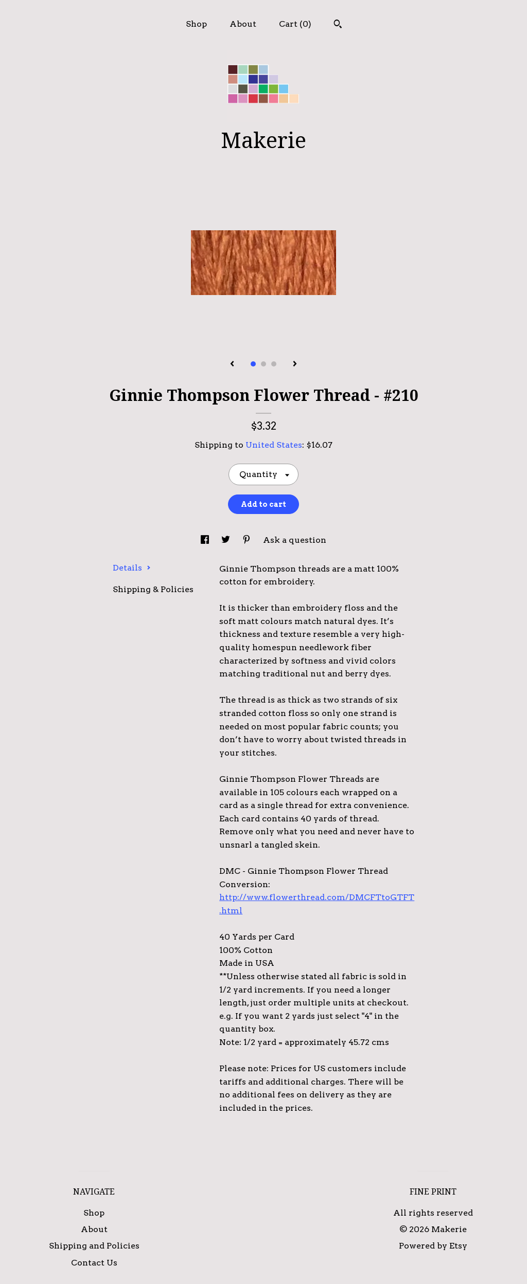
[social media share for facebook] (206, 540)
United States (273, 445)
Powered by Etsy (433, 1246)
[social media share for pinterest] (247, 540)
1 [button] (253, 363)
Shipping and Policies (94, 1246)
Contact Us (94, 1263)
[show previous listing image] (232, 364)
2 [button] (263, 363)
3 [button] (273, 363)
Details (132, 568)
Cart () (295, 24)
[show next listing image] (294, 364)
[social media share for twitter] (226, 540)
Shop (196, 24)
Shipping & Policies (153, 589)
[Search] (338, 25)
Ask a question (294, 540)
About (243, 24)
